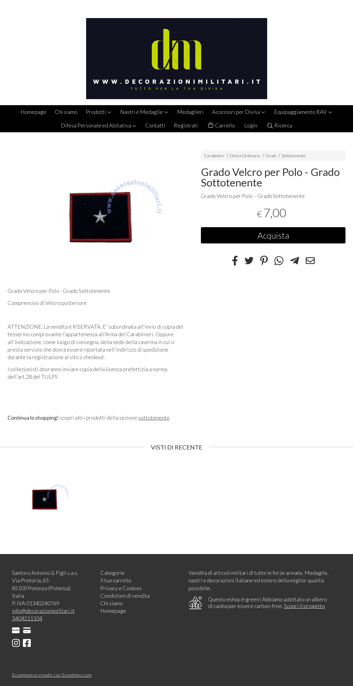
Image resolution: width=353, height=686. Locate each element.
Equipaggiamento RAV (303, 111)
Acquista (273, 235)
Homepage (33, 111)
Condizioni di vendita (125, 595)
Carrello (221, 125)
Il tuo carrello (115, 580)
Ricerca (279, 125)
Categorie (112, 572)
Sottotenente (294, 155)
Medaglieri (190, 111)
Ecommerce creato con (52, 675)
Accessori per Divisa (239, 111)
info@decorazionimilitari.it (43, 610)
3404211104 (27, 618)
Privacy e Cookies (121, 588)
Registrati (186, 125)
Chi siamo (66, 111)
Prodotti (99, 111)
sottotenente (154, 417)
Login (250, 125)
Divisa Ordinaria (245, 155)
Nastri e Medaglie (144, 111)
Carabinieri (214, 155)
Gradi (271, 155)
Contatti (155, 125)
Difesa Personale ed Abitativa (99, 125)
